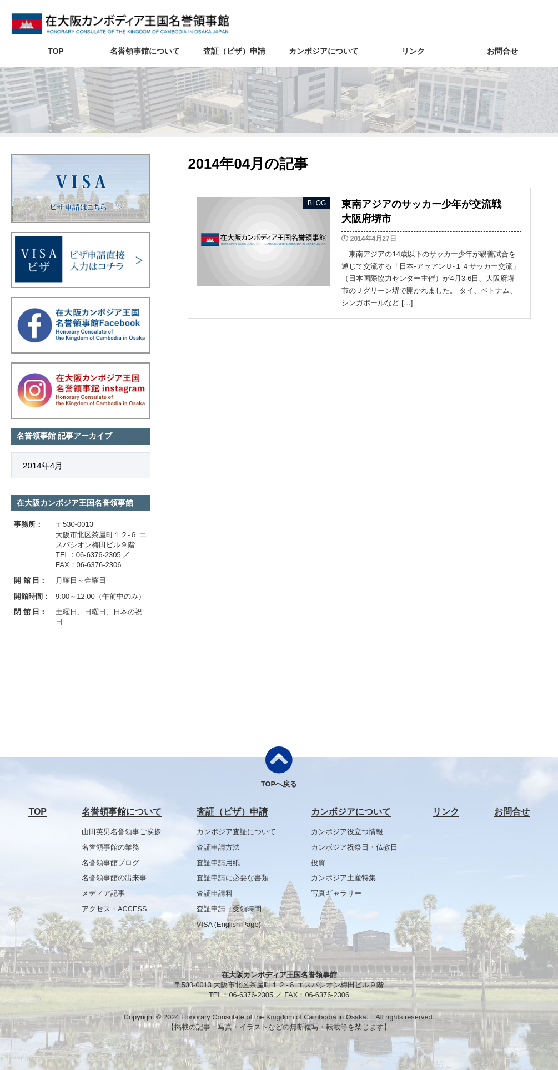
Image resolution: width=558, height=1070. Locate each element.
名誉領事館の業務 (110, 847)
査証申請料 (215, 893)
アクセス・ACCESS (114, 909)
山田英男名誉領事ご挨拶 (121, 831)
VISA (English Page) (229, 924)
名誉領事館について (145, 51)
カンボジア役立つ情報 (347, 831)
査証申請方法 (218, 847)
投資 (318, 863)
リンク (413, 51)
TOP (56, 51)
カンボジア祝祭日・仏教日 (354, 847)
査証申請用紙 (218, 863)
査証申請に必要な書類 (233, 878)
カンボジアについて (324, 51)
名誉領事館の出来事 (114, 878)
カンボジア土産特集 (343, 878)
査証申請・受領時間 (229, 909)
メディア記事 (103, 893)
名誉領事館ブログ (110, 863)
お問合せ (502, 51)
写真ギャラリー (336, 893)
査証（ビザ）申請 (234, 51)
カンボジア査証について (236, 831)
